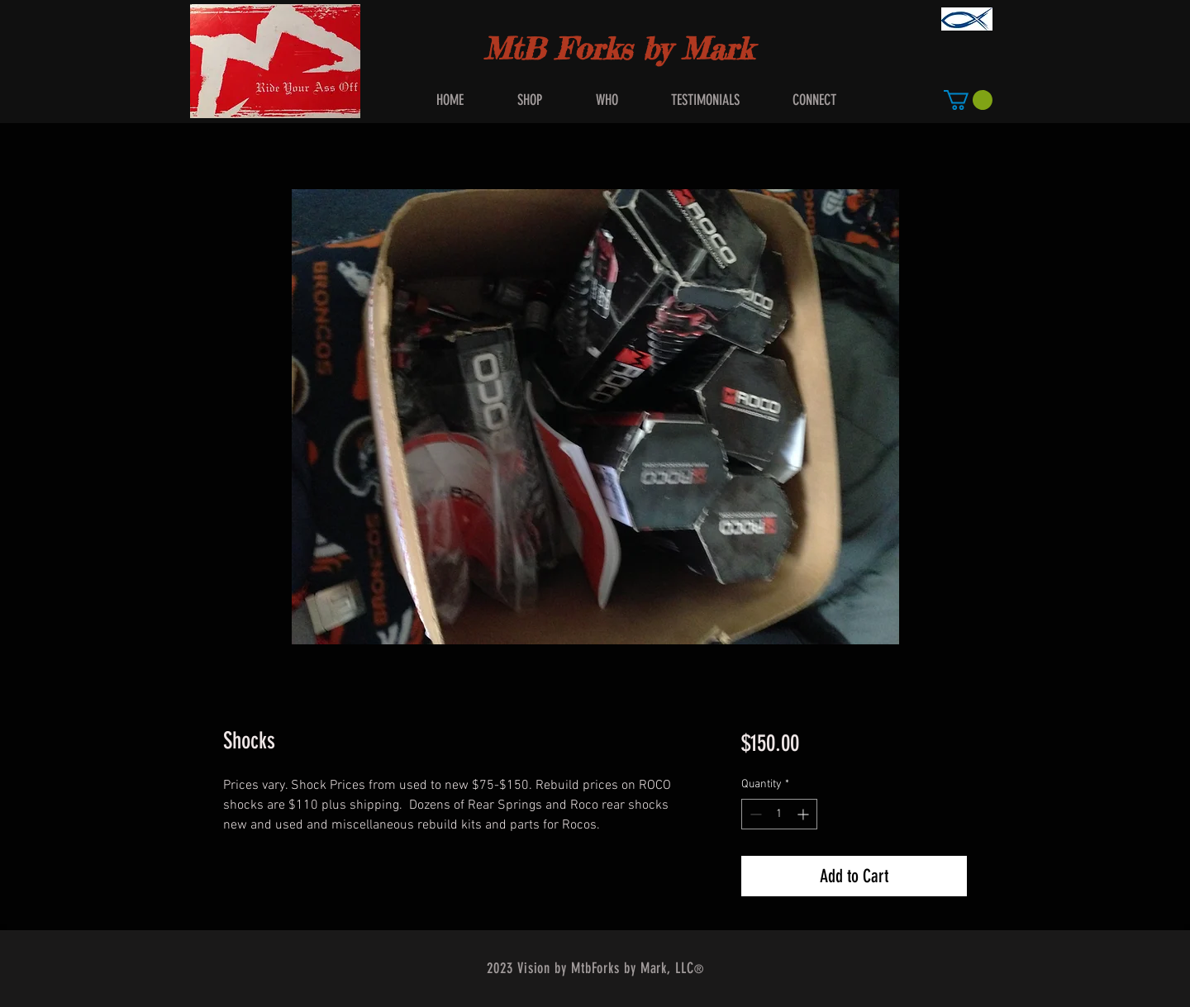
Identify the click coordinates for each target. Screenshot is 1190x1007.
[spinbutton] (779, 814)
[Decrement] (754, 814)
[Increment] (804, 814)
